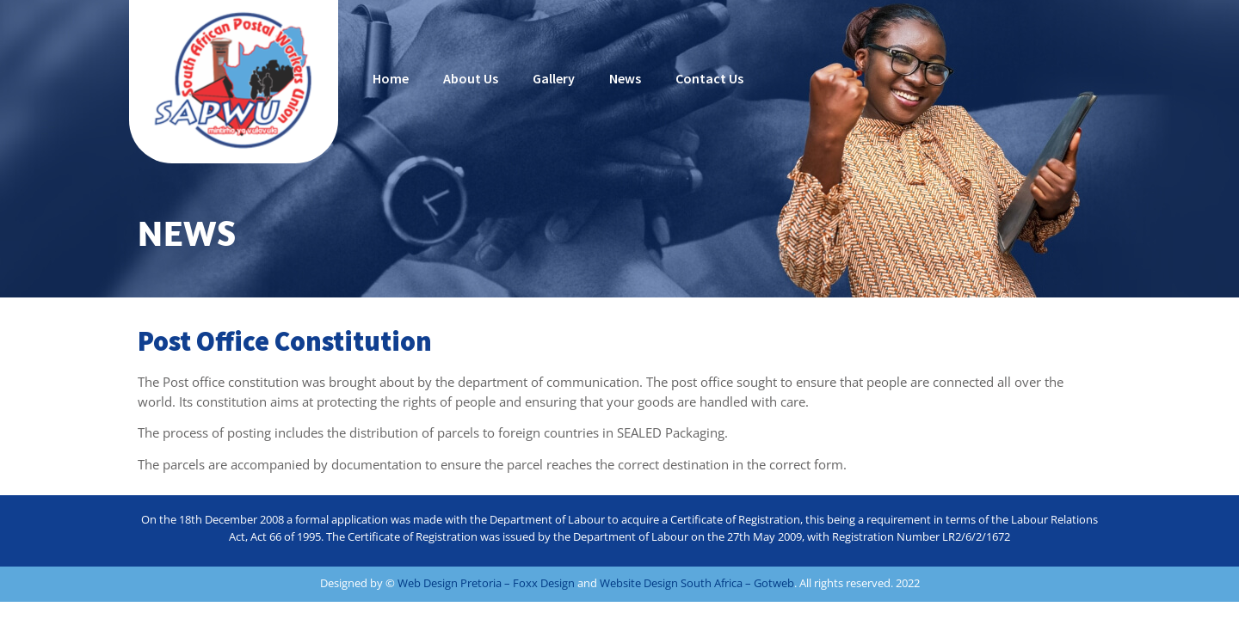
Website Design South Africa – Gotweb (697, 583)
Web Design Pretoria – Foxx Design (486, 583)
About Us (470, 78)
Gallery (554, 78)
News (625, 78)
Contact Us (709, 78)
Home (391, 78)
